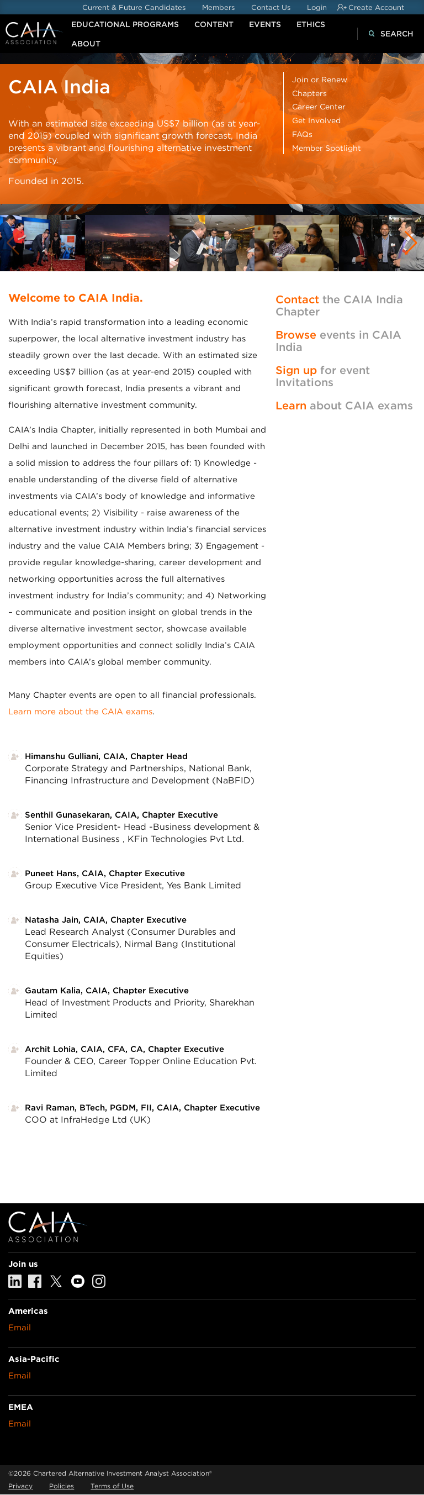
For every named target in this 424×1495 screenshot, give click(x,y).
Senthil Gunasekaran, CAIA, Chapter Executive (121, 815)
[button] (411, 243)
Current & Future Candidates (134, 7)
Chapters (309, 93)
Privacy (20, 1486)
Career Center (319, 106)
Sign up (296, 370)
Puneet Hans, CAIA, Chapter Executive (105, 873)
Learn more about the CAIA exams (80, 712)
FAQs (302, 134)
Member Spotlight (326, 148)
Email (19, 1328)
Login (317, 7)
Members (218, 7)
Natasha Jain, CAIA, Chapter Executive (106, 920)
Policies (61, 1486)
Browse (295, 334)
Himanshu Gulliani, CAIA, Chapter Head (106, 756)
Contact (297, 299)
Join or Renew (319, 79)
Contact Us (270, 7)
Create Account (376, 7)
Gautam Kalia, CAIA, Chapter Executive (107, 991)
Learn (290, 405)
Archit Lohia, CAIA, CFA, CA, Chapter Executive (124, 1049)
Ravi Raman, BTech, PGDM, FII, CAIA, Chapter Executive (142, 1108)
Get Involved (316, 120)
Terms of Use (112, 1486)
